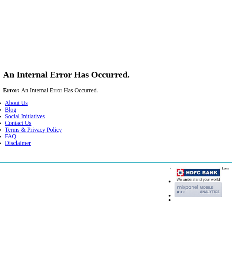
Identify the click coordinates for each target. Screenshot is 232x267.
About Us (16, 103)
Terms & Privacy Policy (33, 129)
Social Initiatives (25, 116)
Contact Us (18, 123)
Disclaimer (18, 143)
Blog (10, 109)
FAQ (10, 136)
